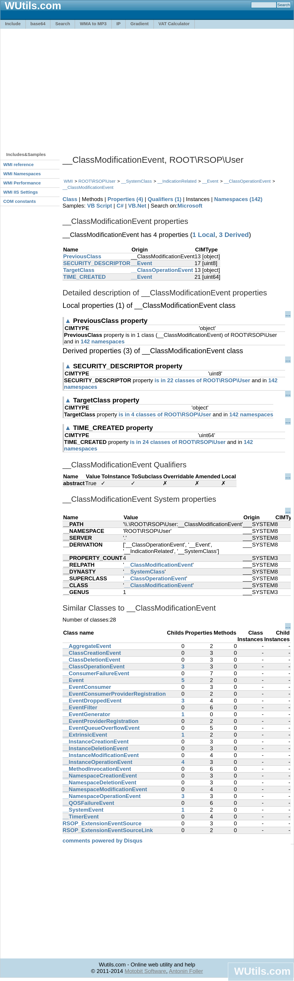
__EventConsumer (87, 687)
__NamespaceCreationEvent (100, 776)
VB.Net (137, 206)
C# (120, 206)
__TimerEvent (81, 816)
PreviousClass (82, 256)
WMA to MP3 (93, 23)
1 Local (203, 234)
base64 (38, 23)
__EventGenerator (86, 714)
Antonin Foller (186, 971)
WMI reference (18, 164)
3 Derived (234, 234)
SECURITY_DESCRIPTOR (96, 263)
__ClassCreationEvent (92, 653)
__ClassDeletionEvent (91, 660)
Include (13, 23)
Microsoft (190, 206)
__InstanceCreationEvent (96, 741)
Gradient (139, 23)
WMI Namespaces (22, 173)
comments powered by (103, 840)
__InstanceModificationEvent (101, 755)
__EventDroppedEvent (92, 700)
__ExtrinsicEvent (85, 735)
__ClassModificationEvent (88, 187)
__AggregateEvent (87, 646)
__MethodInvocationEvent (97, 769)
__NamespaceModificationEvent (105, 789)
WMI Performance (22, 182)
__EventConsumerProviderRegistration (114, 694)
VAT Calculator (174, 23)
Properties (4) (125, 199)
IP (118, 23)
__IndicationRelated (176, 181)
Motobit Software (145, 971)
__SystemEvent (83, 810)
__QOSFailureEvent (88, 803)
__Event (210, 181)
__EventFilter (80, 707)
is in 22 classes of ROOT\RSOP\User (202, 380)
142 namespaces (102, 341)
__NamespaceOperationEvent (101, 796)
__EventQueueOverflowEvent (101, 728)
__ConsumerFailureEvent (96, 673)
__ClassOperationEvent (247, 181)
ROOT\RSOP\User (97, 181)
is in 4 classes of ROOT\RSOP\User (165, 414)
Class (70, 199)
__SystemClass (136, 181)
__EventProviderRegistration (100, 721)
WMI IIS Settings (20, 192)
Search (62, 23)
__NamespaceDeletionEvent (99, 782)
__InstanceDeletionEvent (95, 748)
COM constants (19, 201)
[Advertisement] (55, 87)
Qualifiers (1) (164, 199)
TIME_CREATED (84, 277)
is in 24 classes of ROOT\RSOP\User (178, 442)
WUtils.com (262, 971)
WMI (68, 181)
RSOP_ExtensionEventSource (102, 823)
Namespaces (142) (238, 199)
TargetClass (78, 270)
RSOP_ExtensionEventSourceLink (108, 830)
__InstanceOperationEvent (97, 762)
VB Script (99, 206)
